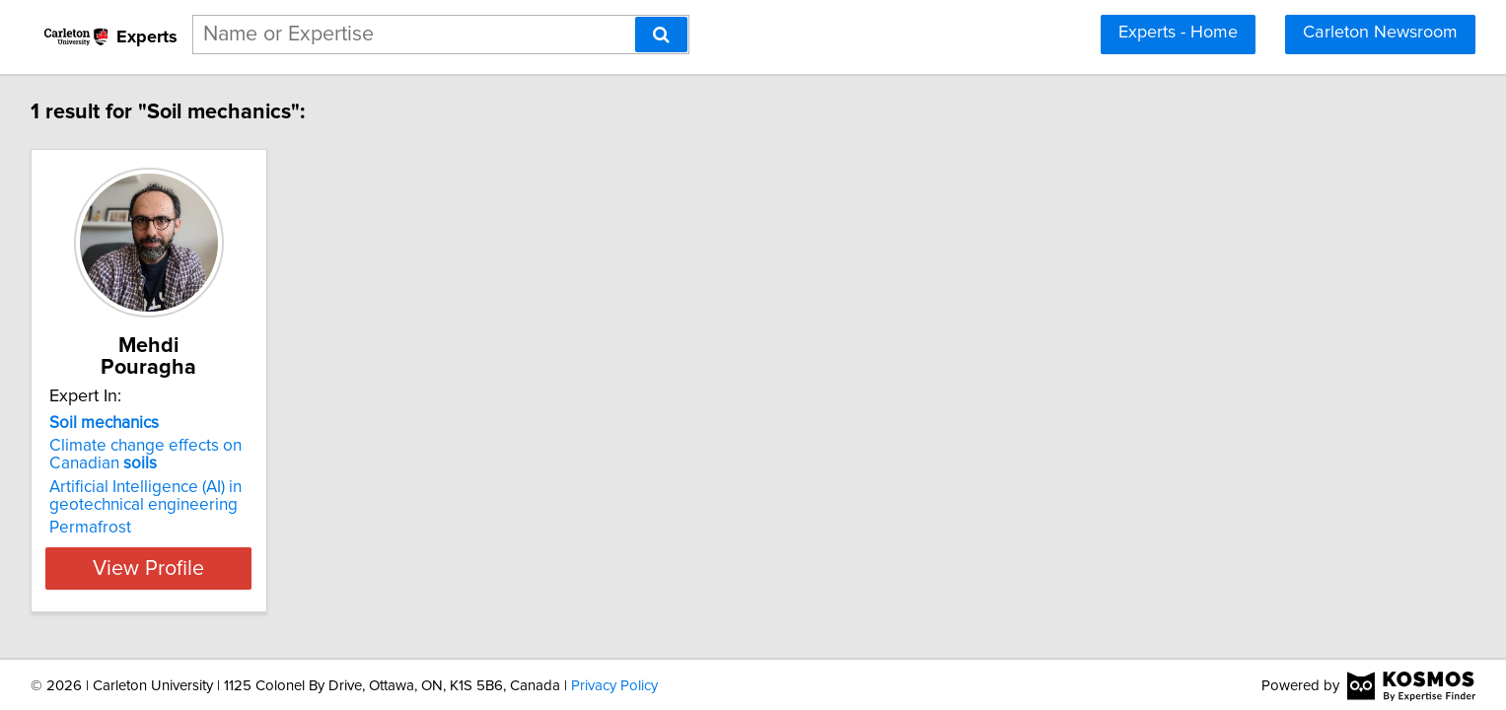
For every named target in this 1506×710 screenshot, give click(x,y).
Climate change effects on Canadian (276, 433)
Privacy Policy (614, 683)
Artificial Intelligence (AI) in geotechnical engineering (276, 474)
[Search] (661, 34)
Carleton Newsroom (1380, 32)
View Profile (304, 546)
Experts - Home (1178, 32)
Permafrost (221, 506)
